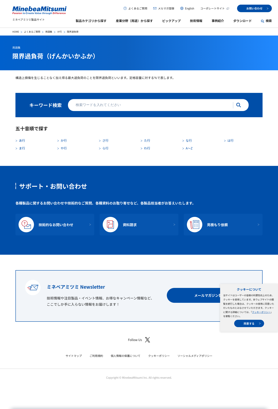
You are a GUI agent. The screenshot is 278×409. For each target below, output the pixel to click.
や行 (64, 148)
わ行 (147, 148)
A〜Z (189, 148)
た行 (147, 140)
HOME (15, 31)
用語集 (48, 31)
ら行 (105, 148)
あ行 (22, 140)
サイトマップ (74, 356)
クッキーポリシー (261, 312)
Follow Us (139, 339)
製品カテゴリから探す (91, 20)
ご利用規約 (96, 356)
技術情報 (196, 20)
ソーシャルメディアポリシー (194, 356)
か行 (59, 31)
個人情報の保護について (126, 356)
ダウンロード (242, 20)
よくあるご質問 (137, 8)
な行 (189, 140)
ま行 (22, 148)
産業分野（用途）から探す (134, 20)
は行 (230, 140)
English (189, 8)
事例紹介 (218, 20)
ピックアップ (171, 20)
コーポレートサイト (214, 8)
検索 (269, 20)
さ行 (105, 140)
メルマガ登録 (166, 8)
